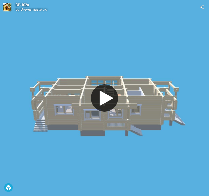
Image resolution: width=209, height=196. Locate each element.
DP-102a (22, 4)
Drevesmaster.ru (33, 9)
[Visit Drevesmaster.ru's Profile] (7, 7)
